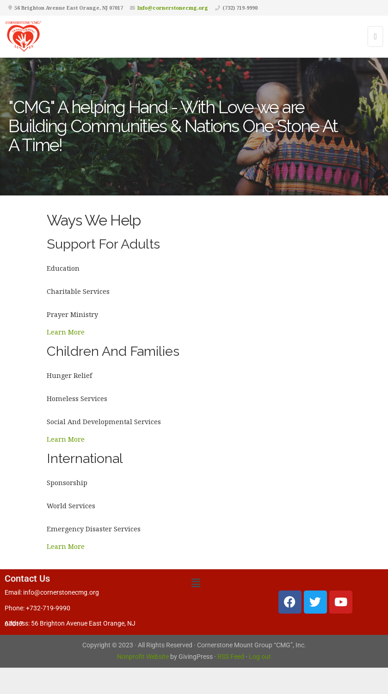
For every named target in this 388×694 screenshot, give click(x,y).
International (85, 458)
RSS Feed (230, 657)
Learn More (66, 332)
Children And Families (113, 351)
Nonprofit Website (143, 657)
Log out (260, 657)
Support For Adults (103, 244)
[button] (195, 582)
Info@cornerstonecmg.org (172, 7)
